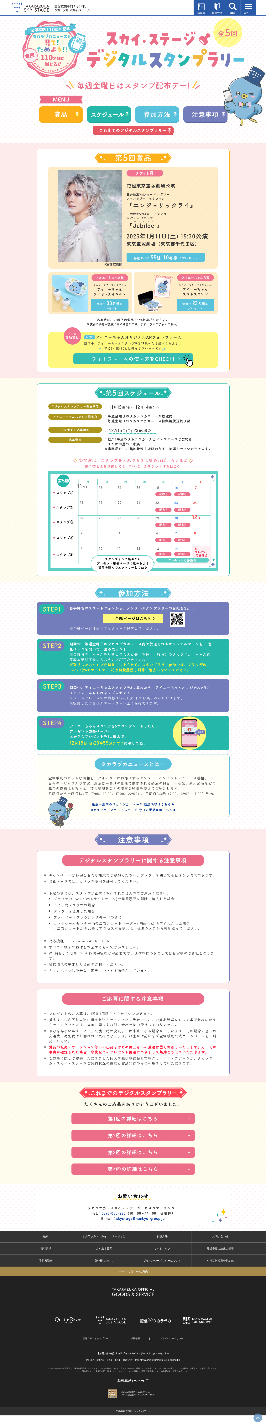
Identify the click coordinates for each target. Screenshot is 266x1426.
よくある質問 (104, 1259)
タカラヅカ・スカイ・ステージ (133, 820)
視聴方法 (162, 1246)
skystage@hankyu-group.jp (140, 1228)
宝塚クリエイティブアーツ (97, 1349)
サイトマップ (162, 1259)
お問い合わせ (220, 1246)
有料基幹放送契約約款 (220, 1271)
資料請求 (45, 1259)
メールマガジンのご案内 (133, 1281)
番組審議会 (46, 1271)
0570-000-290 (114, 1223)
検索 (46, 1246)
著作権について (104, 1271)
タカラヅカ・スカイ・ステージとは (104, 1246)
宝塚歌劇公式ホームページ (131, 1391)
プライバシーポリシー (171, 1349)
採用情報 (135, 1349)
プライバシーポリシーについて (162, 1271)
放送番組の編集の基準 (220, 1259)
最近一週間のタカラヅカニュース (133, 815)
